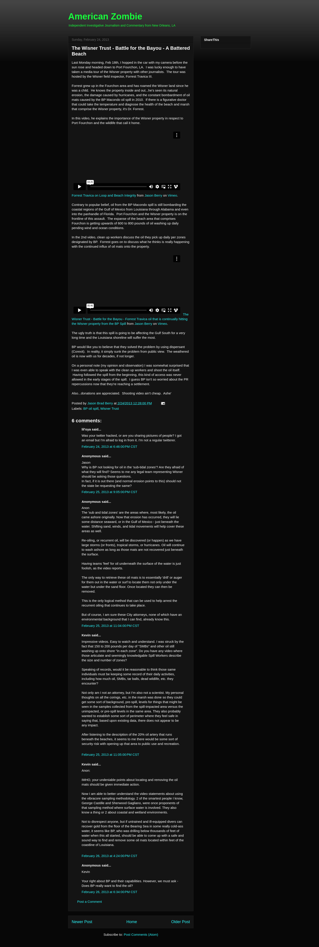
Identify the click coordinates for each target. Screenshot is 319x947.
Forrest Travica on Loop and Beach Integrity (104, 195)
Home (131, 922)
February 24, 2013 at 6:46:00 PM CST (109, 446)
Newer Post (82, 922)
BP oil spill (91, 408)
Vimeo (172, 195)
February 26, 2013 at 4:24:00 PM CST (109, 856)
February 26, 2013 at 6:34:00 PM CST (109, 892)
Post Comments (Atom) (141, 934)
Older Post (180, 922)
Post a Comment (89, 901)
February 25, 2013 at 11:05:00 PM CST (110, 754)
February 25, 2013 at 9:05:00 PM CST (109, 492)
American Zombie (105, 16)
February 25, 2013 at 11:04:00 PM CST (110, 626)
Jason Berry (153, 195)
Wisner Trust (109, 408)
